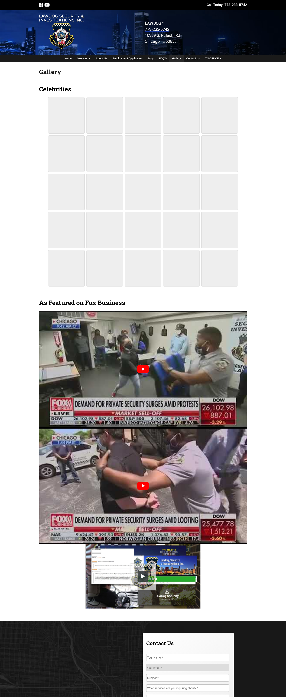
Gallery (176, 58)
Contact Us (193, 58)
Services (83, 58)
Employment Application (127, 58)
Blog (151, 58)
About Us (101, 58)
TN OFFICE (213, 58)
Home (68, 58)
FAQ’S (163, 58)
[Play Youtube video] (143, 369)
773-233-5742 (157, 29)
